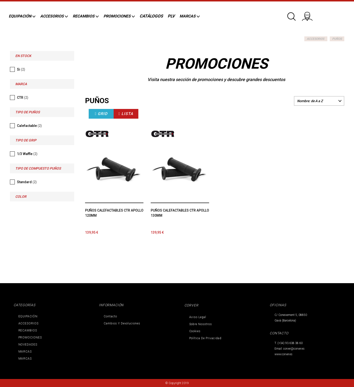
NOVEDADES (28, 344)
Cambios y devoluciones (122, 323)
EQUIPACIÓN (28, 316)
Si (21, 69)
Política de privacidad (205, 338)
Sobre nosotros (200, 324)
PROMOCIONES (30, 337)
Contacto (110, 316)
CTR (22, 97)
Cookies (195, 331)
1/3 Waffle (27, 154)
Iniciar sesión (310, 14)
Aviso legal (197, 317)
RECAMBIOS (27, 330)
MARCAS (25, 351)
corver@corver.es (294, 348)
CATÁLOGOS (151, 16)
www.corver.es (283, 354)
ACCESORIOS (315, 39)
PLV (171, 16)
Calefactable (29, 126)
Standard (27, 182)
